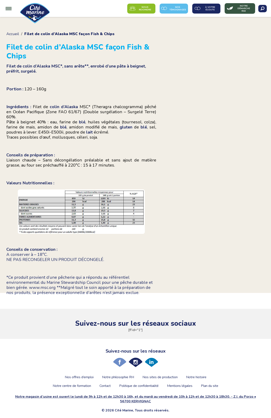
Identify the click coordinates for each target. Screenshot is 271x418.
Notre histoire (196, 377)
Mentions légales (179, 386)
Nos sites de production (160, 377)
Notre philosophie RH (118, 377)
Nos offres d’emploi (79, 377)
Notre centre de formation (72, 386)
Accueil (12, 33)
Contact (105, 386)
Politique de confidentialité (139, 386)
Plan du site (209, 386)
